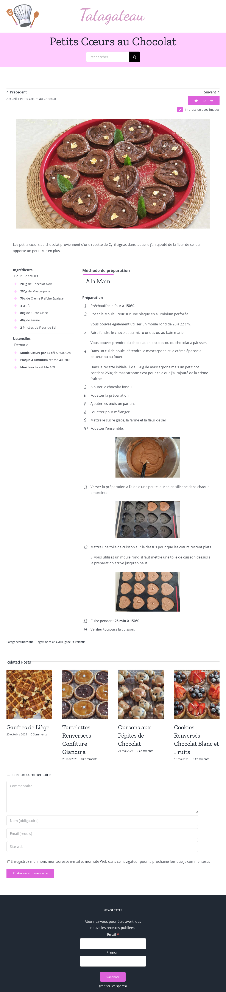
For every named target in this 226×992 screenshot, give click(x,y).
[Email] (113, 943)
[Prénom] (113, 961)
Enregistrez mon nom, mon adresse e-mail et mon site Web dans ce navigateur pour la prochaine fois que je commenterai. (110, 861)
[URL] (102, 846)
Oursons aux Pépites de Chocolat (134, 735)
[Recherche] (134, 57)
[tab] (98, 281)
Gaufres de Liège (27, 727)
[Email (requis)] (102, 833)
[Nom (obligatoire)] (102, 820)
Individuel (27, 642)
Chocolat (49, 642)
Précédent (18, 92)
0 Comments (39, 734)
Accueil (11, 99)
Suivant (210, 92)
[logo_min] (22, 6)
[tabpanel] (147, 291)
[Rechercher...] (107, 57)
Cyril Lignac (63, 642)
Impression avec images (198, 109)
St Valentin (79, 642)
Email (113, 934)
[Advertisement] (43, 402)
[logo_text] (112, 10)
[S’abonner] (113, 977)
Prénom (113, 952)
